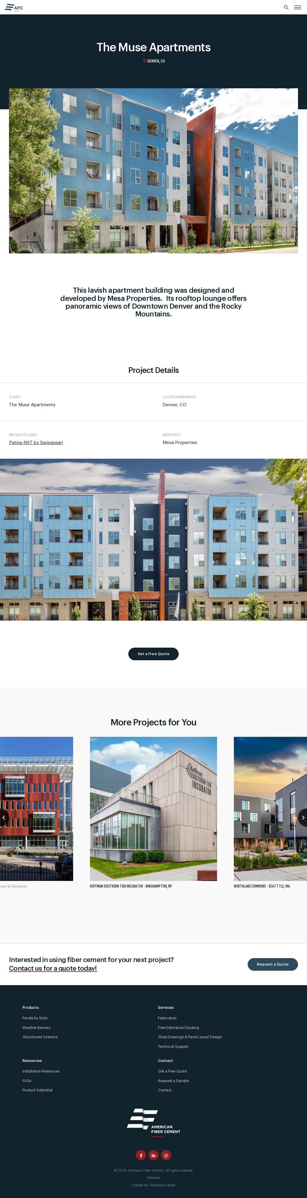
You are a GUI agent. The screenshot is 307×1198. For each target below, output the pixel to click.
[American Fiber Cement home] (13, 7)
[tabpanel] (153, 815)
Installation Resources (40, 1071)
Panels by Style (34, 1018)
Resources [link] (32, 1061)
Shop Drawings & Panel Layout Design (190, 1037)
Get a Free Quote (154, 654)
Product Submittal (37, 1090)
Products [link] (30, 1007)
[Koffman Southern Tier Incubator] (153, 815)
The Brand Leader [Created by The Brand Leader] (162, 1185)
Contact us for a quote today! (53, 968)
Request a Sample (173, 1081)
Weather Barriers (36, 1028)
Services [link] (166, 1007)
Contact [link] (165, 1061)
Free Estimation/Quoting (178, 1028)
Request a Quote (273, 964)
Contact (164, 1090)
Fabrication (167, 1018)
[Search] (286, 7)
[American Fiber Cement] (153, 1122)
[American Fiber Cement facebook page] (141, 1155)
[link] (298, 7)
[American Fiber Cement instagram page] (166, 1155)
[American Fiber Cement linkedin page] (153, 1155)
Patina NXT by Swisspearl (36, 442)
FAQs (26, 1081)
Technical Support (173, 1046)
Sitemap (153, 1177)
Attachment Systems (40, 1037)
